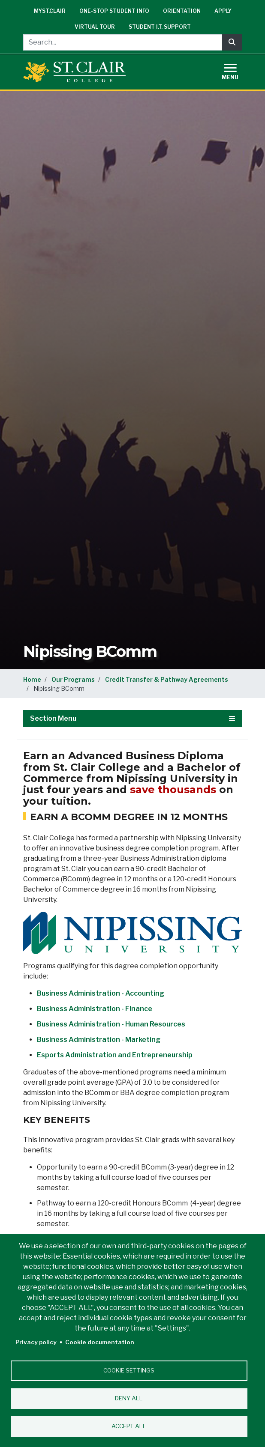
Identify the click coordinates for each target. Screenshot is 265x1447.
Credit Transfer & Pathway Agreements (166, 679)
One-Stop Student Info (114, 11)
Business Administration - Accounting (100, 993)
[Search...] (122, 42)
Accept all (128, 1426)
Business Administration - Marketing (98, 1039)
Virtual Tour (95, 27)
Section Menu (132, 718)
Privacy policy (36, 1342)
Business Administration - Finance (94, 1009)
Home (32, 679)
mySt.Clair (50, 11)
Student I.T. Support (160, 27)
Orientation (182, 11)
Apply (223, 11)
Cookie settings (128, 1370)
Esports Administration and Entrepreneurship (115, 1055)
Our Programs (73, 679)
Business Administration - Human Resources (111, 1024)
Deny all (129, 1398)
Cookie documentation (99, 1342)
